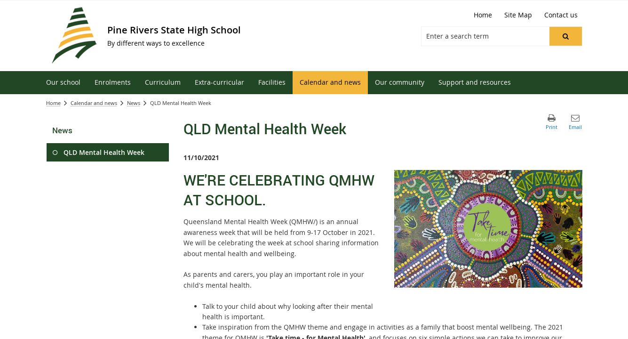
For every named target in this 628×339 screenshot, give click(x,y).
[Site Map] (518, 15)
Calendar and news (94, 102)
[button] (565, 36)
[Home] (483, 15)
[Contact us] (561, 15)
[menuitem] (63, 82)
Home (53, 102)
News (133, 102)
